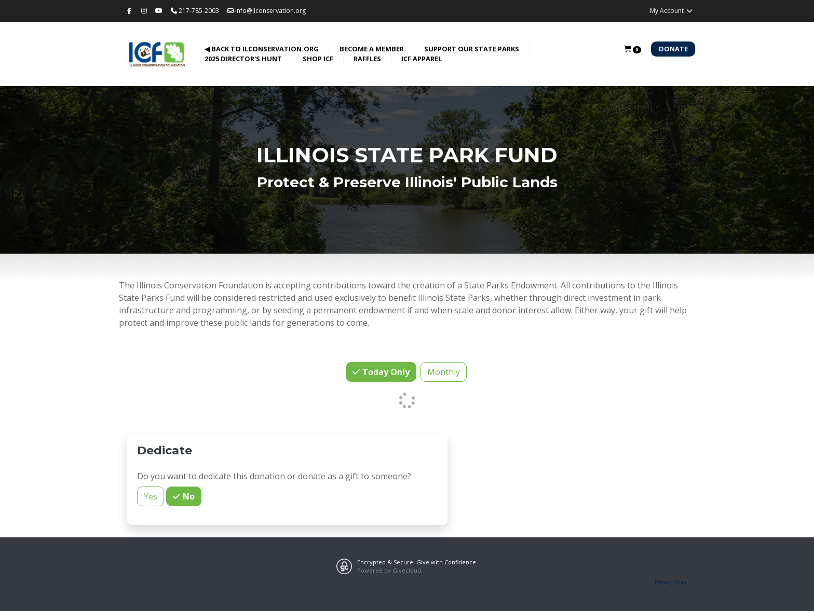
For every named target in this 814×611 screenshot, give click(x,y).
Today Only (385, 372)
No (188, 496)
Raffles (367, 58)
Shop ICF (318, 58)
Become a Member (372, 48)
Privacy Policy (671, 582)
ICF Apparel (421, 58)
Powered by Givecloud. (390, 570)
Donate (673, 48)
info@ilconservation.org (266, 10)
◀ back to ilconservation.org (262, 48)
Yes (150, 496)
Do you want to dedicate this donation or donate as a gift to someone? (274, 476)
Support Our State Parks (471, 48)
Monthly (443, 372)
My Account (671, 10)
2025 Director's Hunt (243, 58)
